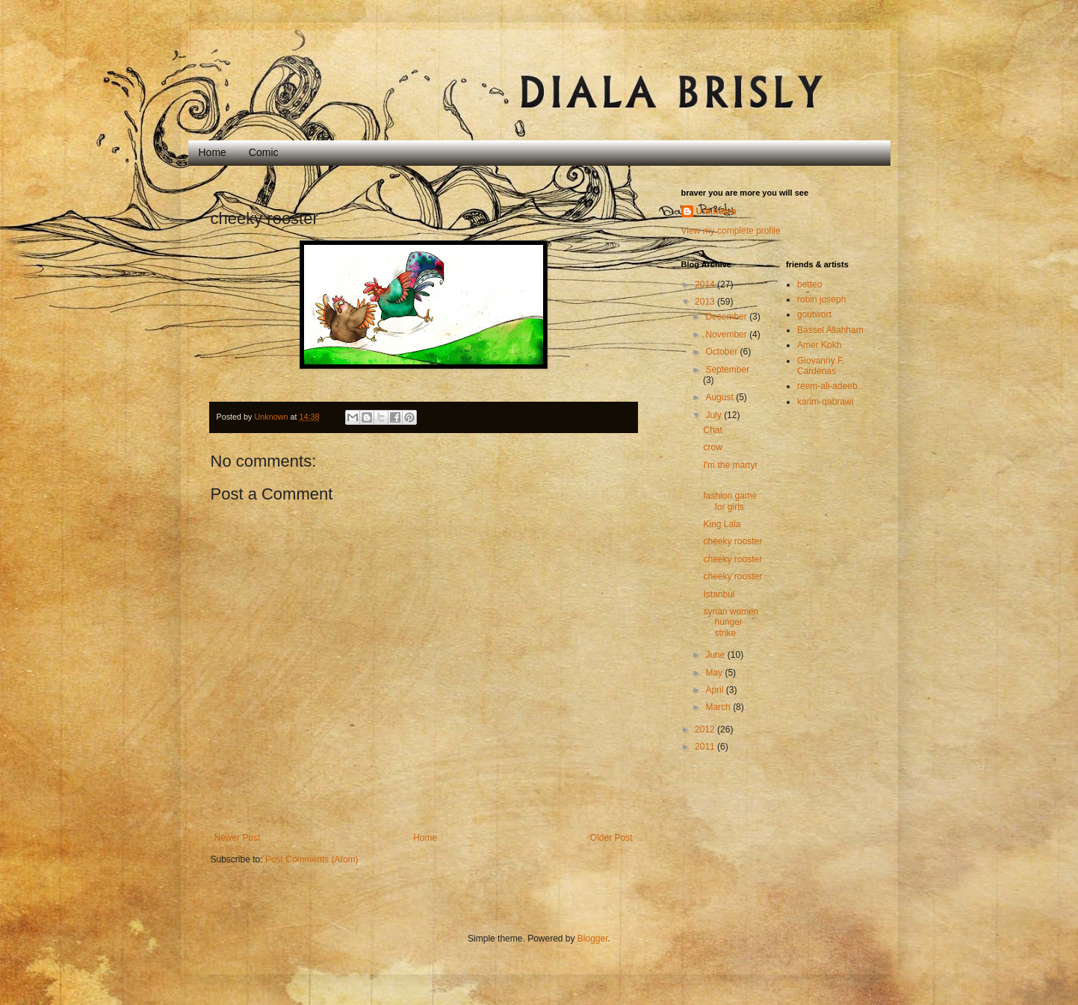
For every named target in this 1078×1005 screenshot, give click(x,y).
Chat (712, 430)
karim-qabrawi (825, 401)
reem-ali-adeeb (827, 386)
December (727, 316)
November (727, 334)
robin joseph (821, 299)
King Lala (721, 524)
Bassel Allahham (830, 330)
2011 (706, 746)
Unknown (716, 211)
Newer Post (237, 838)
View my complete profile (731, 230)
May (715, 673)
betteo (809, 284)
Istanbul (718, 594)
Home (212, 152)
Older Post (611, 838)
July (714, 415)
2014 (706, 284)
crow (712, 447)
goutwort (814, 314)
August (720, 397)
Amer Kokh (819, 345)
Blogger (592, 938)
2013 (706, 301)
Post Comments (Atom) (312, 859)
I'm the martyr (730, 465)
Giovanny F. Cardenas (820, 365)
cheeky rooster (732, 541)
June (716, 655)
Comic (264, 152)
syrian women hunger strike (730, 622)
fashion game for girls (730, 501)
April (715, 690)
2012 (706, 729)
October (722, 351)
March (719, 707)
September (727, 369)
